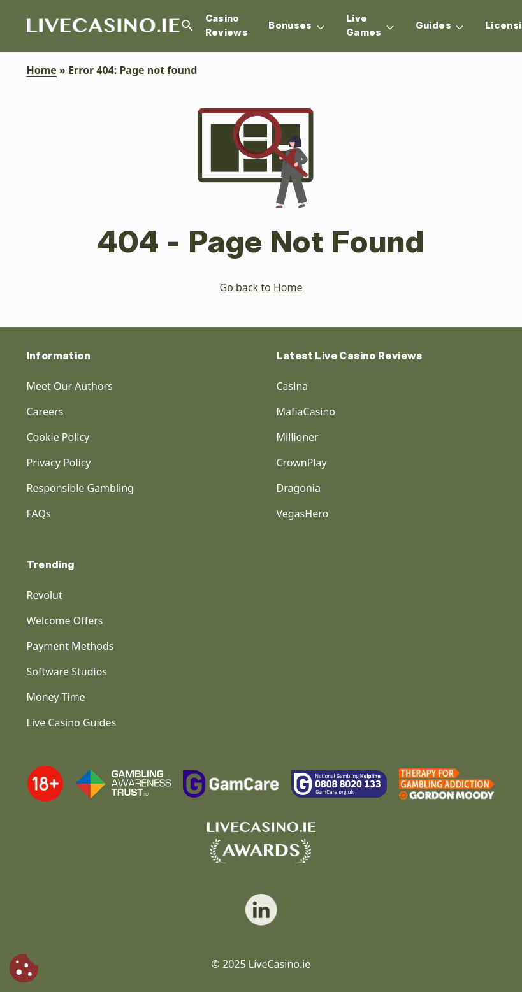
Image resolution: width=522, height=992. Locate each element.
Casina (292, 386)
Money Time (56, 697)
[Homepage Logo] (103, 26)
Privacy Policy (59, 463)
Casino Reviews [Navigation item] (227, 25)
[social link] (261, 910)
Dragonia (299, 488)
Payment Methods (70, 646)
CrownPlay (302, 463)
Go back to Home (261, 287)
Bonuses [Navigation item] (297, 25)
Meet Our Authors (70, 386)
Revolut (46, 595)
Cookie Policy (58, 437)
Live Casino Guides (72, 722)
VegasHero (303, 514)
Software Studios (67, 672)
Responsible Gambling (80, 488)
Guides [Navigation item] (440, 25)
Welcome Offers (65, 621)
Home (42, 70)
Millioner (298, 437)
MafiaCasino (306, 412)
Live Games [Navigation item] (370, 25)
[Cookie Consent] (24, 968)
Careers (45, 412)
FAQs (39, 514)
